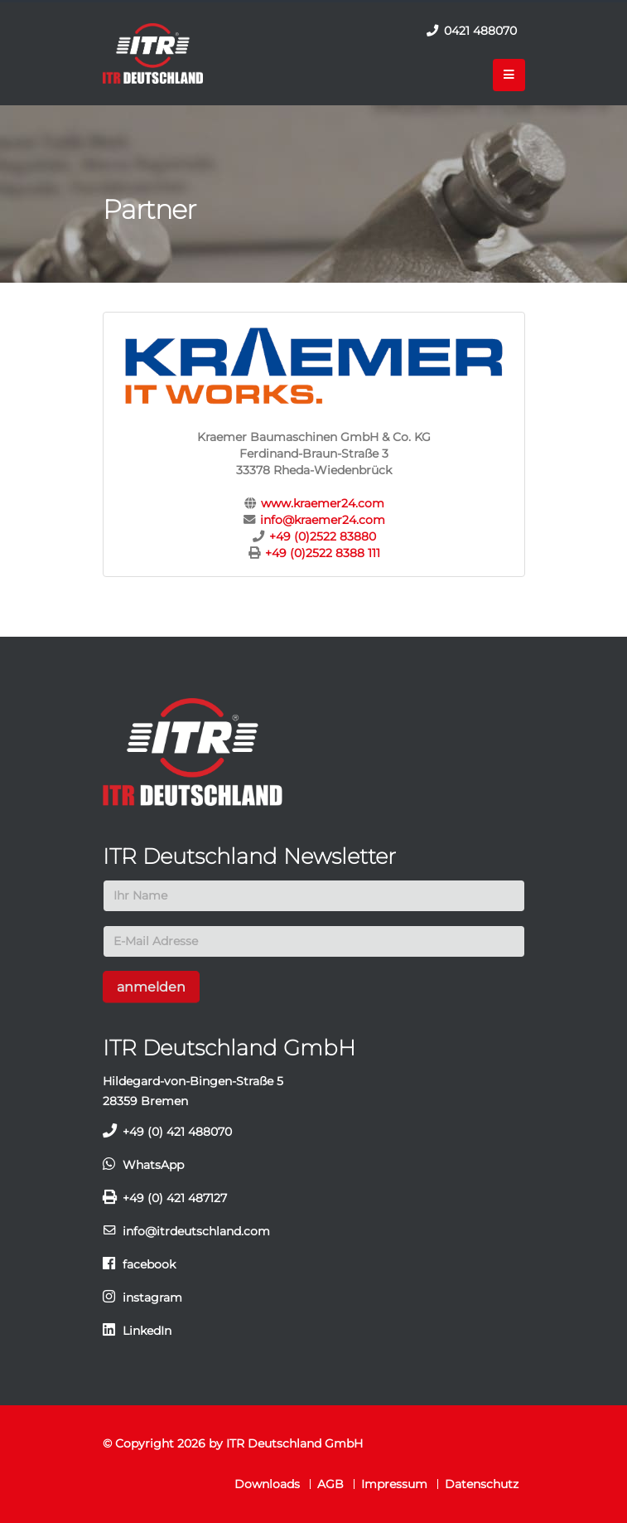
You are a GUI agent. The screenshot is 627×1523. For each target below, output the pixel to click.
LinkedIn (147, 1330)
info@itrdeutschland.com (196, 1231)
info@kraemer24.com (322, 519)
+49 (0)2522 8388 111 (322, 553)
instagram (152, 1297)
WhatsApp (153, 1164)
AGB (330, 1484)
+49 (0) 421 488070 (177, 1131)
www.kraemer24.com (322, 503)
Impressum (394, 1484)
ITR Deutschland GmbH (294, 1443)
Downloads (267, 1484)
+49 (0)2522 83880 (322, 536)
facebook (149, 1264)
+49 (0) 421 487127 (175, 1198)
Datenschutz (481, 1484)
